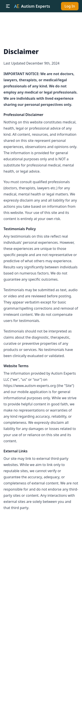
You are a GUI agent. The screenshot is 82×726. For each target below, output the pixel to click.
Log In (70, 6)
